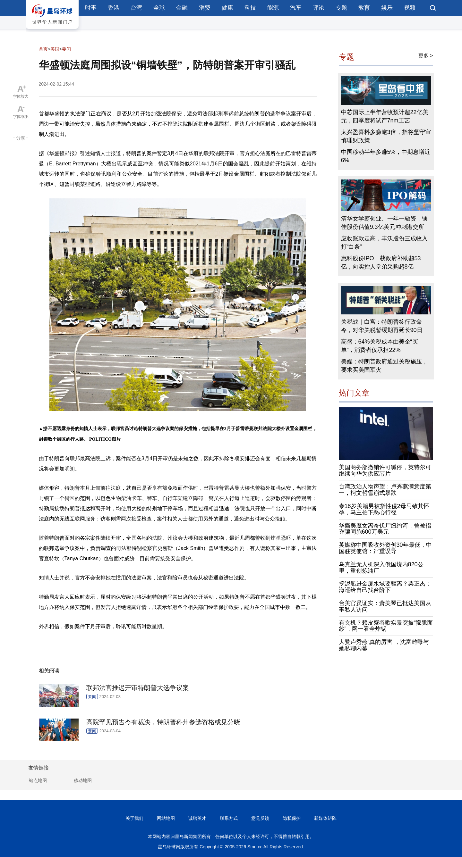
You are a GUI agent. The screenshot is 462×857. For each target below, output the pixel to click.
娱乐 (387, 7)
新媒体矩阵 (325, 818)
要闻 (66, 49)
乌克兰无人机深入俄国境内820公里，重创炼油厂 (381, 567)
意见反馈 (260, 818)
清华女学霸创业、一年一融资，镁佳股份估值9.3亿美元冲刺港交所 (384, 222)
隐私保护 (292, 818)
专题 (341, 7)
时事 (91, 7)
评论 (318, 7)
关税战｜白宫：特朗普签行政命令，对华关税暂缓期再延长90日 (382, 326)
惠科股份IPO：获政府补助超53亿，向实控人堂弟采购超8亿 (381, 262)
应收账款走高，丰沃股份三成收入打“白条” (384, 242)
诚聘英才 (197, 818)
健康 (227, 7)
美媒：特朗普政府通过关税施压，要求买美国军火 (384, 365)
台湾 (136, 7)
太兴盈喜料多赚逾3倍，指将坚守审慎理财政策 (386, 136)
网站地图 (166, 818)
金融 (182, 7)
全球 (159, 7)
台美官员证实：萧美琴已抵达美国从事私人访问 (385, 606)
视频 (409, 7)
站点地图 (38, 780)
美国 (54, 49)
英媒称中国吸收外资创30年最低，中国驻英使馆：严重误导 (385, 548)
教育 (364, 7)
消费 (204, 7)
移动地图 (83, 780)
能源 (273, 7)
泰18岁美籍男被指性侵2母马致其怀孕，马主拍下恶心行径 (384, 509)
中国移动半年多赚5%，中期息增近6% (385, 156)
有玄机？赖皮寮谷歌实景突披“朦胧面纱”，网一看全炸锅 (386, 626)
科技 (250, 7)
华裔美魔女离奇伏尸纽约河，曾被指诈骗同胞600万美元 (385, 528)
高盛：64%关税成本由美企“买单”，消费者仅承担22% (379, 345)
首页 (43, 49)
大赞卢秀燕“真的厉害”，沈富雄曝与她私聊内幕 (384, 645)
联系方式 (229, 818)
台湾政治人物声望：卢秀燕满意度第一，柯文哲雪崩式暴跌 (385, 489)
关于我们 (134, 818)
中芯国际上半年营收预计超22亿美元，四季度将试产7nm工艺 (384, 116)
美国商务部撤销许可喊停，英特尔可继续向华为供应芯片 (385, 470)
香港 (113, 7)
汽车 (296, 7)
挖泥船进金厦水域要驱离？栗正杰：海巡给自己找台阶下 (385, 586)
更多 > (425, 55)
